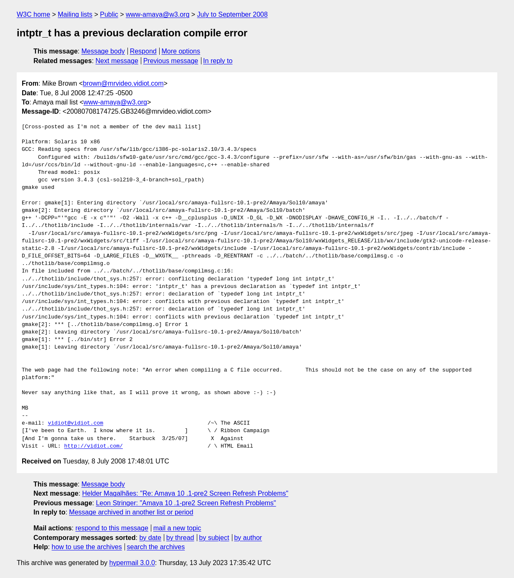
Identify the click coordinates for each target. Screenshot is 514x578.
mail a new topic (177, 528)
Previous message (170, 60)
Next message (117, 60)
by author (248, 537)
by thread (180, 537)
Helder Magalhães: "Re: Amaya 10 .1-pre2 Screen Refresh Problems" (185, 493)
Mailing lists (75, 14)
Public (109, 14)
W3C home (33, 14)
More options (181, 51)
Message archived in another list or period (131, 512)
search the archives (156, 546)
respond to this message (111, 528)
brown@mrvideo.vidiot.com (123, 83)
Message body (103, 51)
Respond (143, 51)
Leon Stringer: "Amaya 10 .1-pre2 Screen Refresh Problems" (186, 503)
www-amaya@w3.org (157, 14)
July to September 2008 (232, 14)
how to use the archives (87, 546)
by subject (214, 537)
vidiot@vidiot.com (75, 423)
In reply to (217, 60)
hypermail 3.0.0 (132, 562)
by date (150, 537)
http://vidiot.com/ (93, 446)
